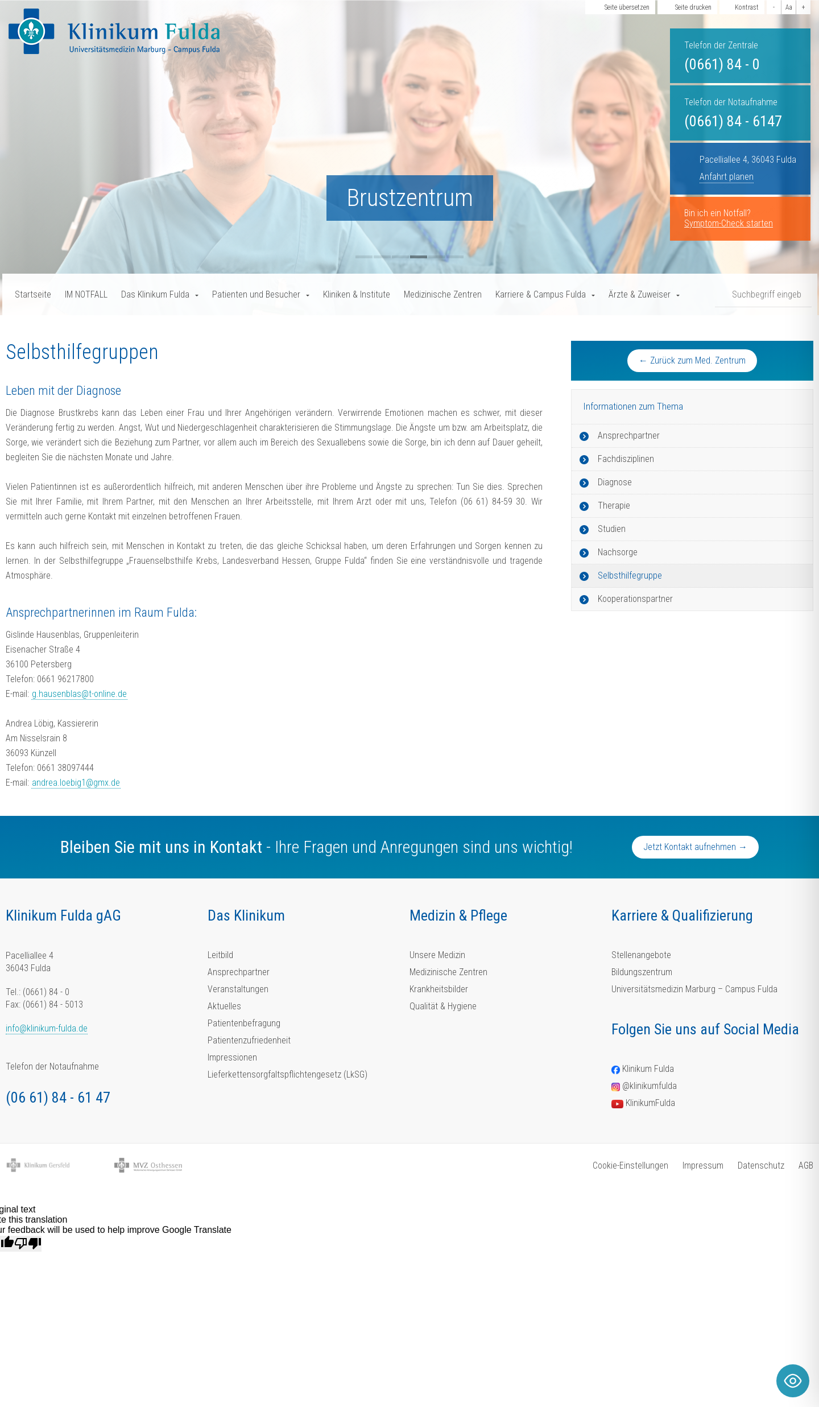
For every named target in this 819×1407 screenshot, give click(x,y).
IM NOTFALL (86, 294)
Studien (612, 528)
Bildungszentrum (641, 972)
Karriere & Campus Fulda (540, 294)
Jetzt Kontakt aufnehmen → (695, 846)
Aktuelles (224, 1006)
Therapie (614, 505)
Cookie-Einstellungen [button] (630, 1165)
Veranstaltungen (238, 989)
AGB (806, 1165)
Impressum (702, 1165)
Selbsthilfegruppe (630, 575)
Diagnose (615, 482)
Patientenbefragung (244, 1023)
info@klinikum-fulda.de (47, 1028)
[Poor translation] (28, 1244)
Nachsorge (618, 552)
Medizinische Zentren (443, 294)
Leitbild (220, 955)
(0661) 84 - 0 (722, 64)
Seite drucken (693, 7)
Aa (788, 7)
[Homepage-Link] (114, 31)
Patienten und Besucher (256, 294)
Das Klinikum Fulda (155, 294)
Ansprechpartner (629, 435)
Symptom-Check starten (728, 223)
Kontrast (747, 7)
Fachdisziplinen (626, 458)
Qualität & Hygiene (443, 1006)
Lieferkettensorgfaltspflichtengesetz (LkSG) (287, 1074)
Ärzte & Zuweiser (640, 294)
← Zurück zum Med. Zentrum (692, 360)
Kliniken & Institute (356, 294)
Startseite (33, 294)
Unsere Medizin (437, 955)
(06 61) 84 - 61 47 (58, 1097)
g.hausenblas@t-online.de (79, 693)
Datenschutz (761, 1165)
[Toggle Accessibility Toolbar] (792, 1380)
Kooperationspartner (635, 598)
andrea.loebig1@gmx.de (76, 782)
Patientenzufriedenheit (249, 1040)
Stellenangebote (641, 955)
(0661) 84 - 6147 (733, 121)
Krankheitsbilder (439, 989)
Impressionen (232, 1057)
